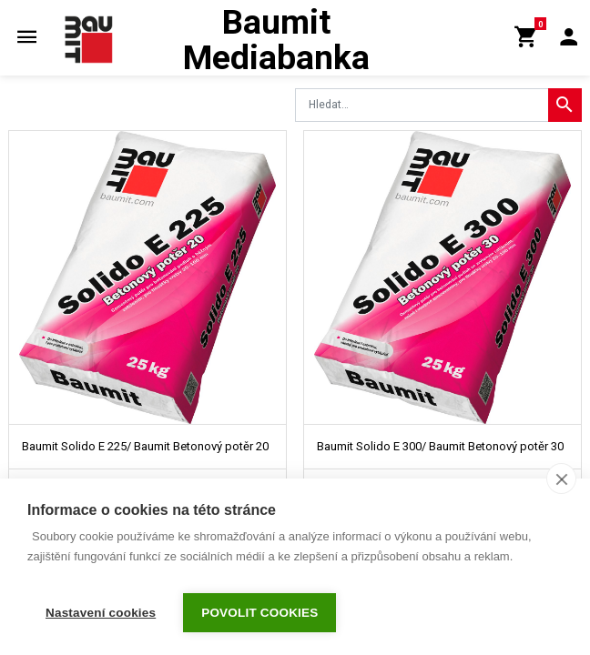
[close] (561, 486)
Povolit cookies (259, 613)
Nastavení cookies (101, 613)
